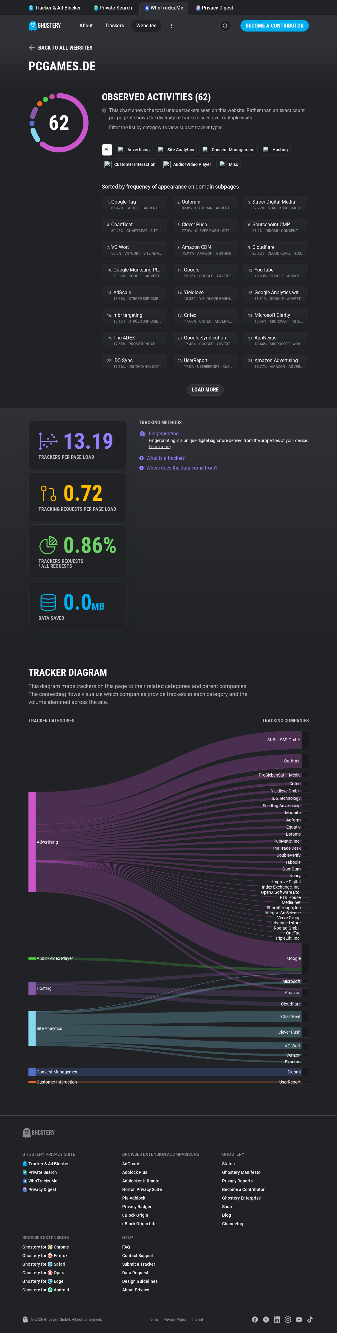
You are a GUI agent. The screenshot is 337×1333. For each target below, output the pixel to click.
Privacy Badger (137, 1206)
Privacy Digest (214, 8)
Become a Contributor (275, 25)
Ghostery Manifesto (241, 1172)
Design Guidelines (140, 1281)
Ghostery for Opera (44, 1272)
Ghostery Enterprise (241, 1198)
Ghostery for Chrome (45, 1247)
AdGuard (130, 1163)
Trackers (114, 25)
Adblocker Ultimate (140, 1180)
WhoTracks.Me (163, 8)
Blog (226, 1215)
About (86, 25)
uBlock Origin (135, 1215)
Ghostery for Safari (43, 1264)
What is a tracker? (162, 458)
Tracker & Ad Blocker (54, 8)
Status (228, 1163)
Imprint (197, 1319)
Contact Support (138, 1255)
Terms (154, 1319)
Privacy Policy (175, 1319)
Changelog (232, 1223)
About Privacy (135, 1289)
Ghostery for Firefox (45, 1255)
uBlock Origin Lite (139, 1223)
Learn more (161, 446)
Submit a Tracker (138, 1264)
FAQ (126, 1247)
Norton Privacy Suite (142, 1189)
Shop (227, 1206)
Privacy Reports (237, 1180)
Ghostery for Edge (43, 1281)
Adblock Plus (134, 1172)
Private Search (112, 8)
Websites (146, 25)
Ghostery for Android (45, 1289)
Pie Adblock (133, 1198)
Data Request (135, 1272)
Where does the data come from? (178, 468)
